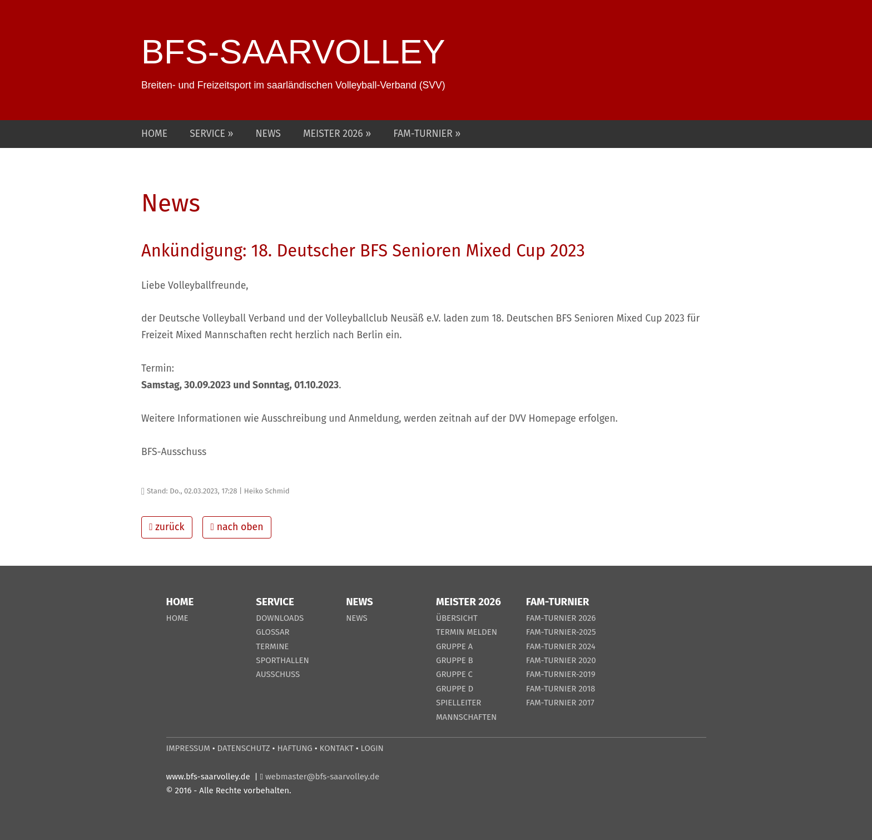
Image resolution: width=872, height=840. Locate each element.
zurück (166, 527)
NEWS (268, 134)
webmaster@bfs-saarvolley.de (322, 777)
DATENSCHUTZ (243, 748)
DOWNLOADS (280, 618)
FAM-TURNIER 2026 (561, 618)
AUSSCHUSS (278, 674)
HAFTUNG (294, 748)
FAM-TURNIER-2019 (561, 674)
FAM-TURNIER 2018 (560, 689)
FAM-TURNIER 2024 (561, 646)
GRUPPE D (454, 689)
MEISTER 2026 (334, 134)
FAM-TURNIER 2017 (560, 703)
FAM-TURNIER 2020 (561, 660)
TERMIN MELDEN (466, 632)
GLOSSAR (272, 632)
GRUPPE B (454, 660)
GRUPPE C (454, 674)
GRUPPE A (454, 646)
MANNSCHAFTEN (466, 717)
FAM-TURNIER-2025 (561, 632)
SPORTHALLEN (282, 660)
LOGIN (372, 748)
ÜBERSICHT (457, 618)
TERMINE (272, 646)
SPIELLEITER (458, 703)
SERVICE (208, 134)
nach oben (237, 527)
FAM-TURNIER (424, 134)
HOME (154, 134)
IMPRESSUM (188, 748)
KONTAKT (337, 748)
